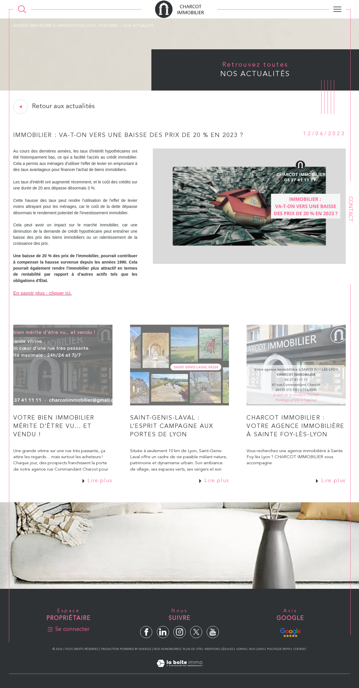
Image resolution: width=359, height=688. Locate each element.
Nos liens (256, 649)
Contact (350, 209)
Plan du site (192, 649)
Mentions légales (219, 649)
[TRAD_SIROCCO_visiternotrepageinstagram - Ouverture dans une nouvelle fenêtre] (179, 632)
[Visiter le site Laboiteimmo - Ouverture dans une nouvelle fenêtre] (179, 670)
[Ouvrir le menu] (337, 9)
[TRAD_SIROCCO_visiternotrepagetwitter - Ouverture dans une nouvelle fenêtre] (196, 632)
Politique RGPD (278, 649)
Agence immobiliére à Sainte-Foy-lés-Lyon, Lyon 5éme (65, 26)
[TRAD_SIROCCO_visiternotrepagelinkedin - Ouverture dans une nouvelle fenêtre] (163, 632)
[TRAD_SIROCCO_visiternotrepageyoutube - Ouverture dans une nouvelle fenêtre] (213, 632)
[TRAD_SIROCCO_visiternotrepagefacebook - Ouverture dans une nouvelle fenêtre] (146, 632)
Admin (241, 649)
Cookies (299, 649)
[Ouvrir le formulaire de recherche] (22, 9)
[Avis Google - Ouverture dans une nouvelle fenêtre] (290, 632)
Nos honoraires (167, 649)
